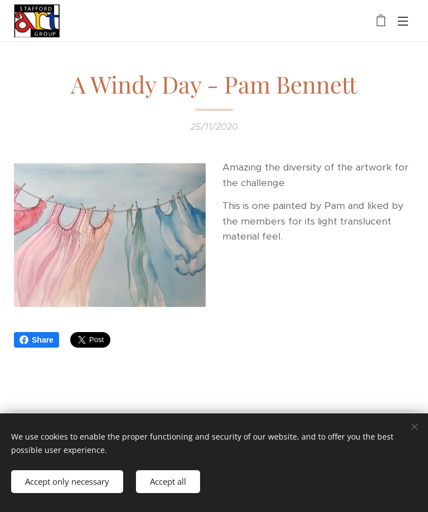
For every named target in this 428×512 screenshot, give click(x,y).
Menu (403, 21)
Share (37, 339)
